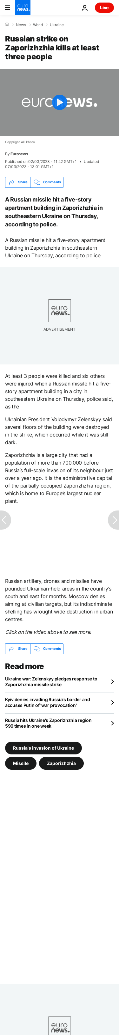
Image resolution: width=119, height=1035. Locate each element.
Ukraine (57, 25)
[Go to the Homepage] (22, 7)
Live (104, 7)
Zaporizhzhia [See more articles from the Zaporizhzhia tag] (61, 763)
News (21, 25)
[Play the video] (59, 102)
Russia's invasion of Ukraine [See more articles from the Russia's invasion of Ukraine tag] (43, 747)
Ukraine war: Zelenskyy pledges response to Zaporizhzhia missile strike (51, 681)
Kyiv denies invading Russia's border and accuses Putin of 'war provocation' (47, 702)
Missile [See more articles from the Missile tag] (21, 763)
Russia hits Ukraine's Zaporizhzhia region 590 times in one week (48, 723)
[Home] (7, 24)
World (38, 25)
